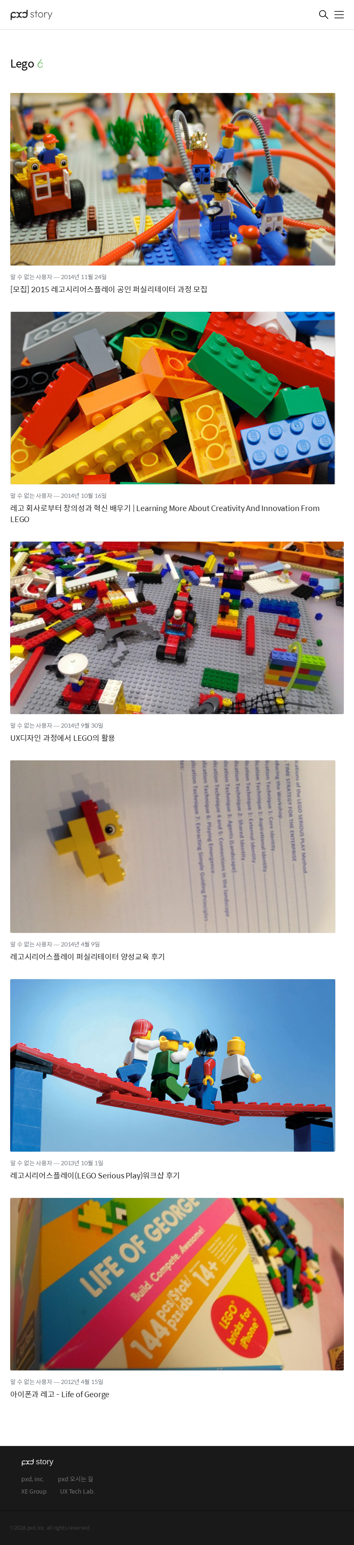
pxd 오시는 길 (75, 1479)
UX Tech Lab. (77, 1492)
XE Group (34, 1492)
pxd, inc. (33, 1479)
